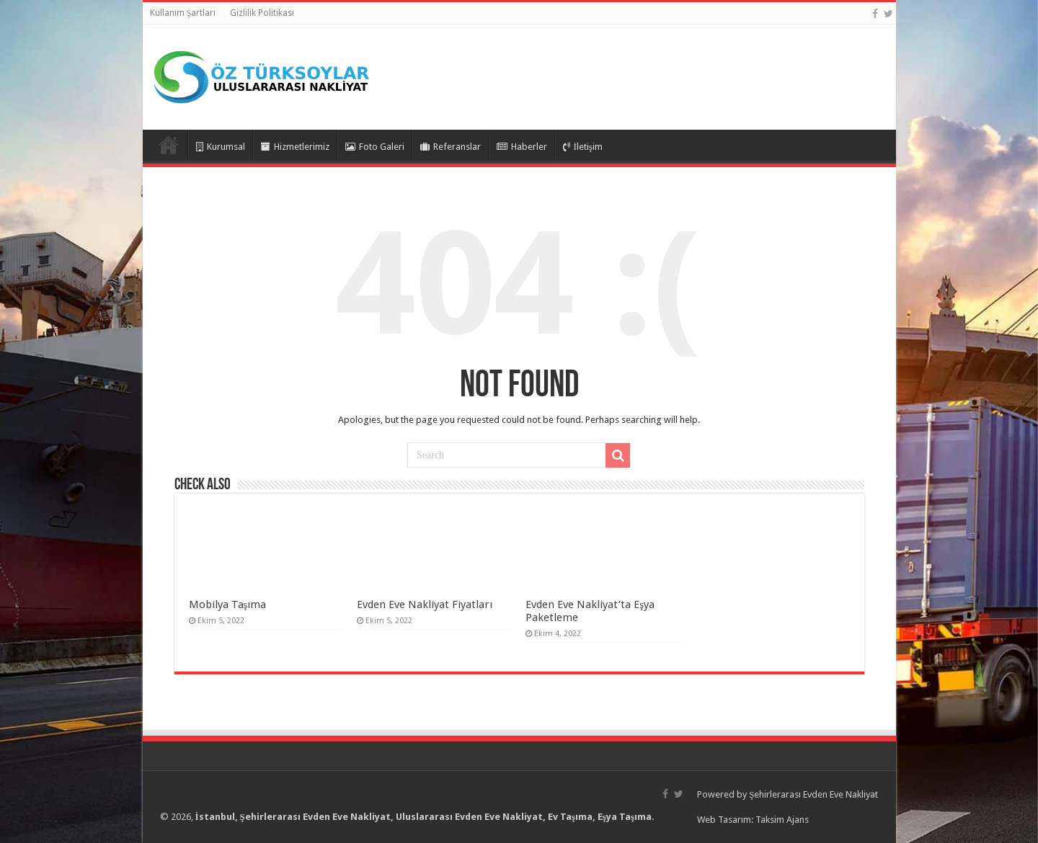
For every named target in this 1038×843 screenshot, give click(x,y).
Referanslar (450, 146)
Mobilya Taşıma (228, 604)
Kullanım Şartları (183, 13)
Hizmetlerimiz (295, 146)
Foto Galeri (374, 146)
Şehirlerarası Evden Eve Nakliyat (813, 794)
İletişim (583, 146)
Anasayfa (168, 145)
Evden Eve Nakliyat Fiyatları (424, 604)
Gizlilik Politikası (262, 13)
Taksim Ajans (782, 819)
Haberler (522, 146)
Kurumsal (220, 146)
